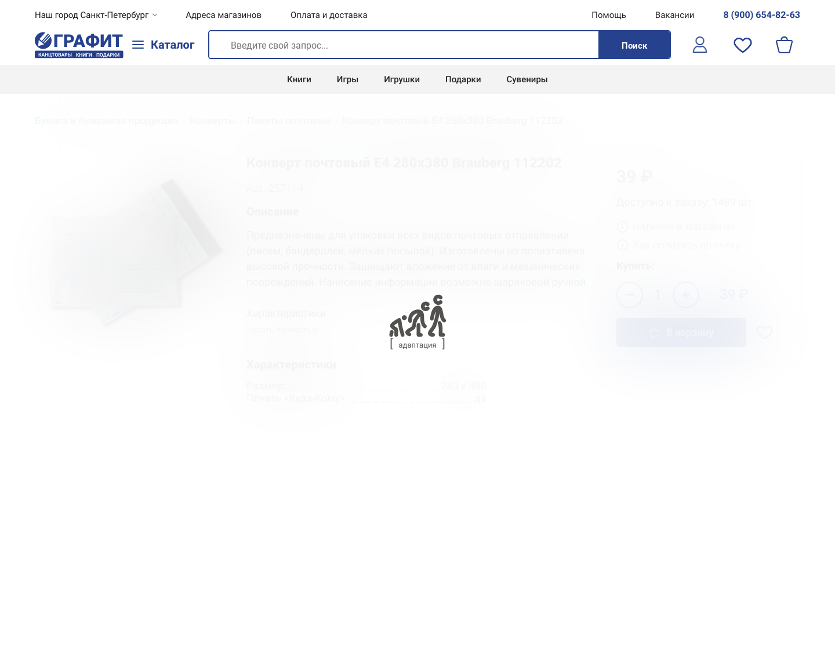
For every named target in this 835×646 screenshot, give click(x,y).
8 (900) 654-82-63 (761, 14)
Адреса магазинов (224, 15)
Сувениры (527, 79)
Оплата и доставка (329, 15)
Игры (347, 79)
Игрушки (402, 79)
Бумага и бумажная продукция (107, 121)
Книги (299, 79)
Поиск (634, 46)
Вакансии (675, 15)
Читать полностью (282, 330)
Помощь (608, 15)
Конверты (213, 121)
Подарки (463, 79)
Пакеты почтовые (289, 121)
